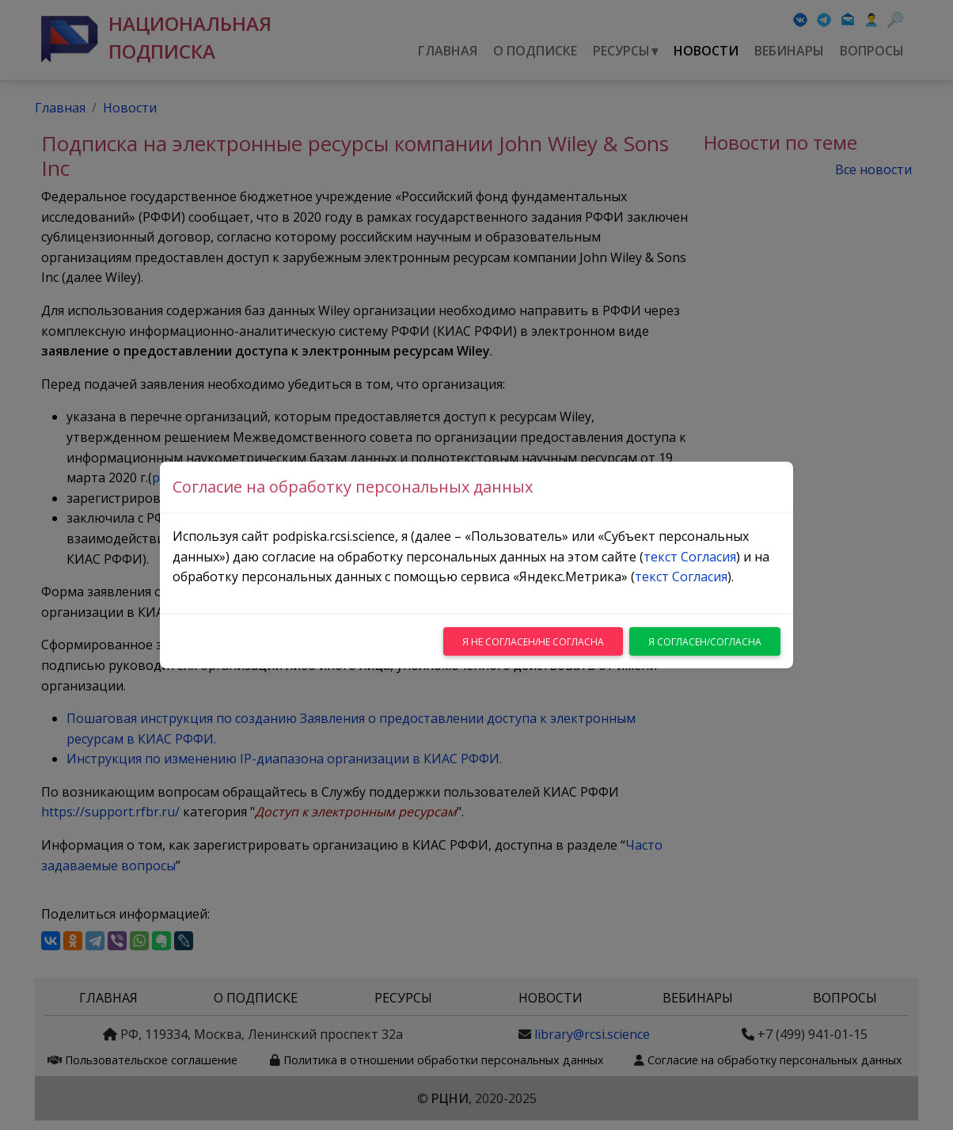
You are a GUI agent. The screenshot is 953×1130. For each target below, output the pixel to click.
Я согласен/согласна (704, 642)
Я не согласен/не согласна (533, 642)
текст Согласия (690, 556)
